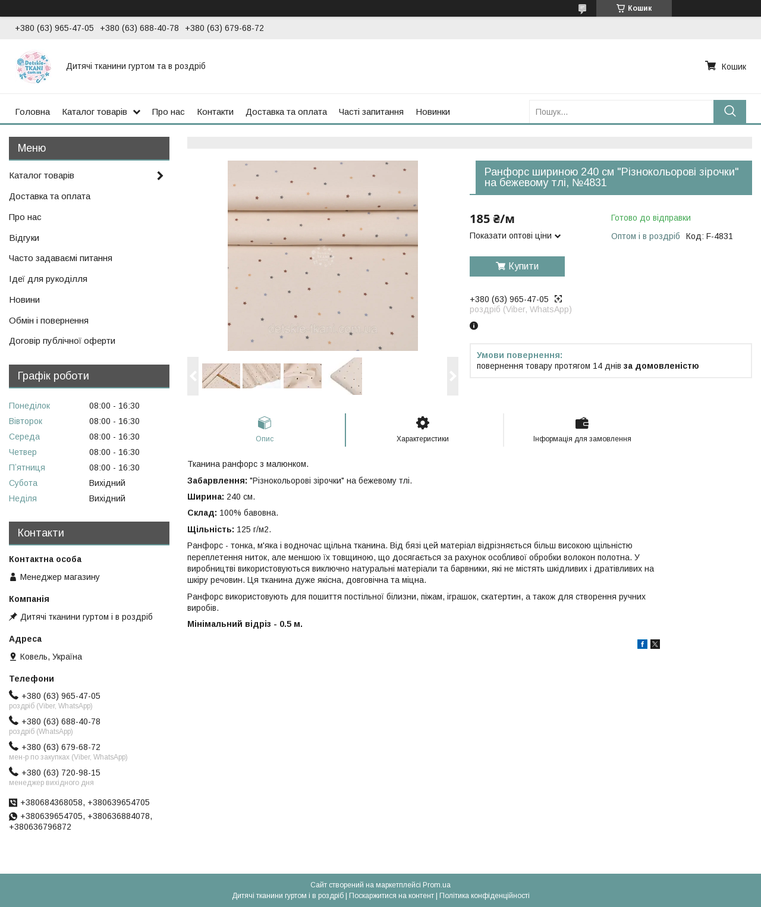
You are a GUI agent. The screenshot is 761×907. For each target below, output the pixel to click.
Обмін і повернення (49, 320)
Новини (24, 299)
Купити (523, 266)
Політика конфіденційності (484, 896)
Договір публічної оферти (62, 340)
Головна (32, 111)
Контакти (215, 111)
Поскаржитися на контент (391, 896)
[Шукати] (729, 111)
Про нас (168, 111)
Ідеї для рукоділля (48, 279)
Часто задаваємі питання (60, 258)
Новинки (433, 111)
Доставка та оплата (286, 111)
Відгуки (24, 238)
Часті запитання (371, 111)
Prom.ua (437, 885)
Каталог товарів (94, 111)
